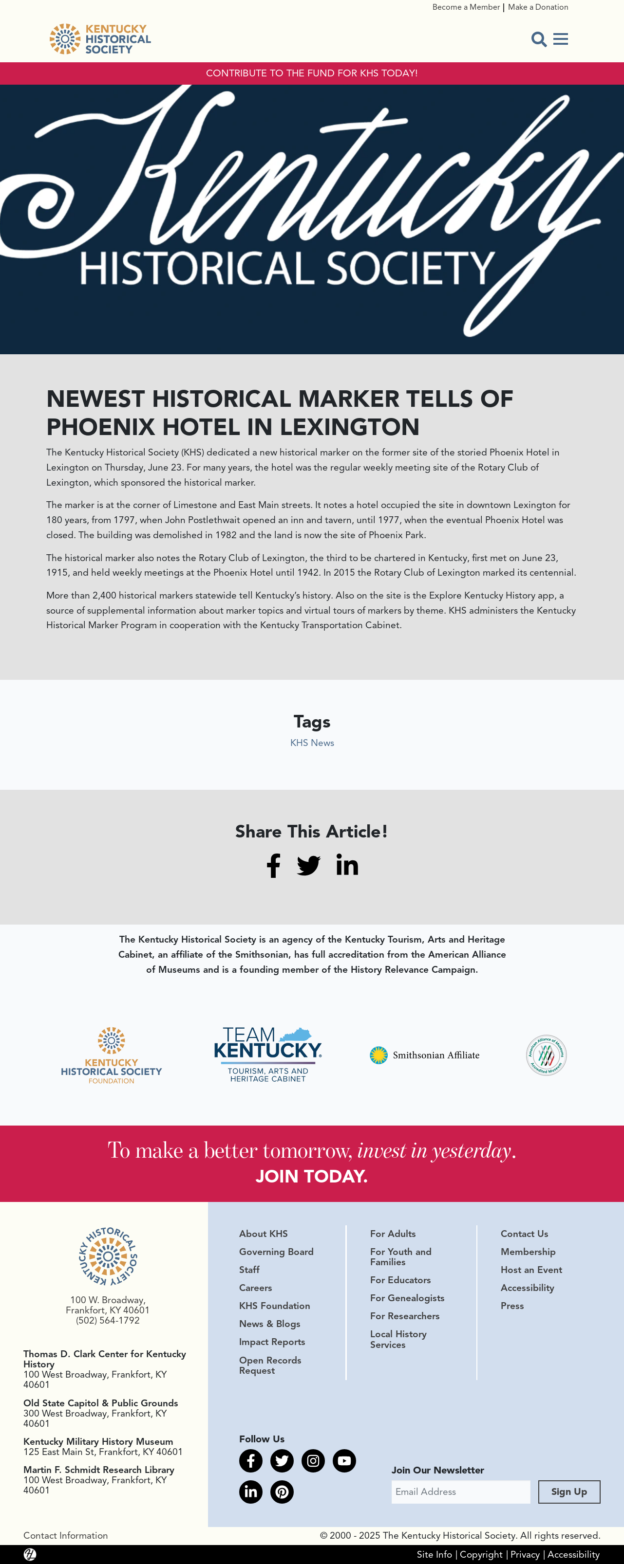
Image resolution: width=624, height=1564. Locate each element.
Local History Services (398, 1339)
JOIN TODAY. (312, 1176)
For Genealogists (407, 1298)
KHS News (312, 743)
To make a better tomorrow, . (312, 1149)
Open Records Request (270, 1366)
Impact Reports (272, 1342)
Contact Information (65, 1536)
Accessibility (527, 1288)
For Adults (393, 1234)
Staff (249, 1270)
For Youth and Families (401, 1257)
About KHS (263, 1234)
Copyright (481, 1554)
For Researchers (405, 1316)
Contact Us (524, 1234)
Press (512, 1306)
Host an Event (531, 1270)
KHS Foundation (274, 1306)
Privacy (525, 1554)
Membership (528, 1252)
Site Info (434, 1554)
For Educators (400, 1280)
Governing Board (276, 1252)
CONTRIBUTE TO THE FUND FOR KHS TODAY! (312, 73)
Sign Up (569, 1492)
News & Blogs (270, 1324)
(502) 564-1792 (108, 1321)
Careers (255, 1288)
